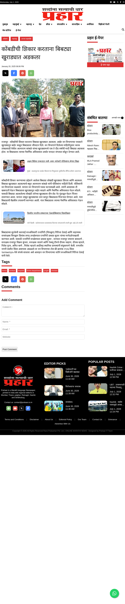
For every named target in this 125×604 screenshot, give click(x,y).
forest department (34, 397)
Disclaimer (34, 546)
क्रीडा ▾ (49, 24)
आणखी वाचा (117, 118)
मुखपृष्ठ (5, 24)
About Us (49, 546)
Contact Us (97, 546)
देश (40, 24)
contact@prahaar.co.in (23, 529)
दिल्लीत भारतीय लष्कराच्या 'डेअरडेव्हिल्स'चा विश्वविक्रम (48, 276)
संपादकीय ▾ (62, 24)
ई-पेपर (18, 30)
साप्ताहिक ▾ (77, 24)
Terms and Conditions (14, 546)
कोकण (5, 39)
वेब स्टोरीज (6, 30)
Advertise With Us (62, 550)
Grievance (112, 546)
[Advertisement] (43, 171)
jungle (46, 397)
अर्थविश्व (90, 24)
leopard (21, 397)
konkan (12, 397)
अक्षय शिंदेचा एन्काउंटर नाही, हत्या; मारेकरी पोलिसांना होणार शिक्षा (53, 224)
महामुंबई (90, 156)
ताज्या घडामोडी (26, 39)
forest (4, 397)
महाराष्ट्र (14, 39)
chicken (54, 397)
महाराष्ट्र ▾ (30, 24)
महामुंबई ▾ (17, 24)
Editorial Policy (65, 546)
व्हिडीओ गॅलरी (103, 24)
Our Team (82, 546)
